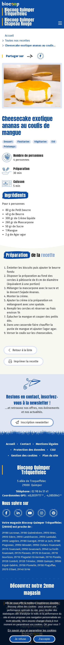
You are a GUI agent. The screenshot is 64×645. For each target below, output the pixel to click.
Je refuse (20, 639)
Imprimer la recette (23, 361)
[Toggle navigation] (60, 24)
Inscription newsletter (32, 422)
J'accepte (44, 639)
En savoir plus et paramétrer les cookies (32, 630)
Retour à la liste (20, 350)
